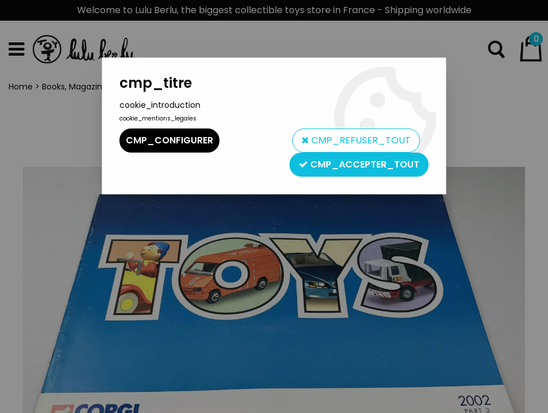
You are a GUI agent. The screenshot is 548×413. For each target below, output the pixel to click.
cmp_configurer (169, 140)
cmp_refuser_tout (356, 140)
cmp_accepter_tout (359, 164)
